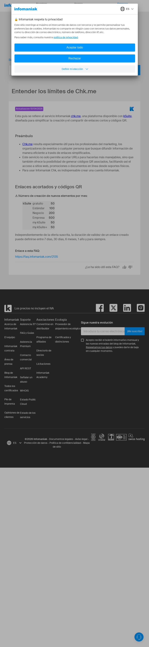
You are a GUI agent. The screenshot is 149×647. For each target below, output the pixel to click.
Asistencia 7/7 (28, 324)
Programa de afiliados (43, 339)
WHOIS (24, 390)
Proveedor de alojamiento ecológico (68, 326)
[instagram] (138, 308)
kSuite (127, 116)
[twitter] (110, 308)
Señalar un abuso (26, 379)
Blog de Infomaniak (10, 375)
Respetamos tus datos (99, 347)
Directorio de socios (43, 353)
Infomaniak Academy (42, 375)
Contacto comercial (26, 357)
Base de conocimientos (24, 60)
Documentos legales (61, 439)
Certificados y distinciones (63, 339)
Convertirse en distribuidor (44, 326)
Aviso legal (81, 439)
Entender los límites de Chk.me (67, 60)
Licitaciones (43, 363)
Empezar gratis (122, 6)
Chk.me (27, 144)
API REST (25, 368)
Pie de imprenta (9, 401)
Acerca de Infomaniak (10, 326)
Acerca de (81, 6)
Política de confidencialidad (65, 443)
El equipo (9, 337)
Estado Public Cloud (28, 402)
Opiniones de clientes (11, 415)
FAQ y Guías (27, 333)
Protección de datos (35, 443)
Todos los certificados (11, 388)
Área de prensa (8, 361)
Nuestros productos (45, 6)
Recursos (64, 6)
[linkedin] (124, 308)
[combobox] (71, 70)
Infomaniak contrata (10, 348)
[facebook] (100, 308)
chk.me (76, 116)
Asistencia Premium (26, 344)
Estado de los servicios (27, 415)
